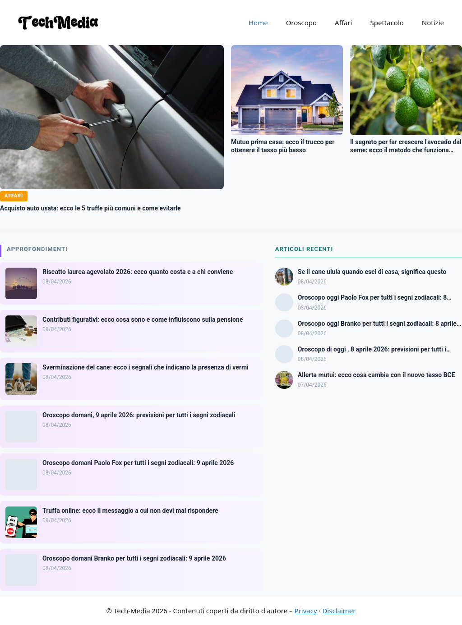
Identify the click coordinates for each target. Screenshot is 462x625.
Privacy (306, 610)
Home (258, 22)
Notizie (433, 22)
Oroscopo (301, 22)
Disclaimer (339, 610)
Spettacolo (386, 22)
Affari (343, 22)
